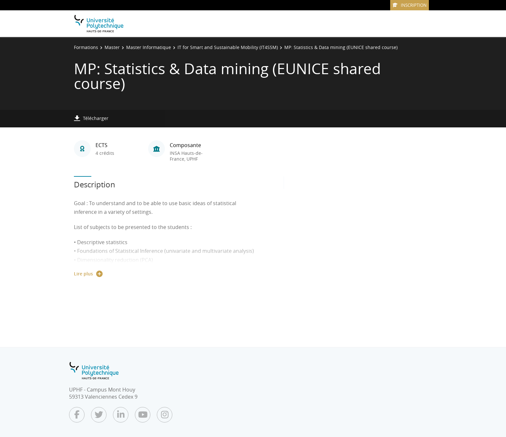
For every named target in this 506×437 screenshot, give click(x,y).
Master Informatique (148, 47)
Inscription (409, 5)
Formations (86, 47)
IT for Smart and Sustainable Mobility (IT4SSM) (227, 47)
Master (112, 47)
